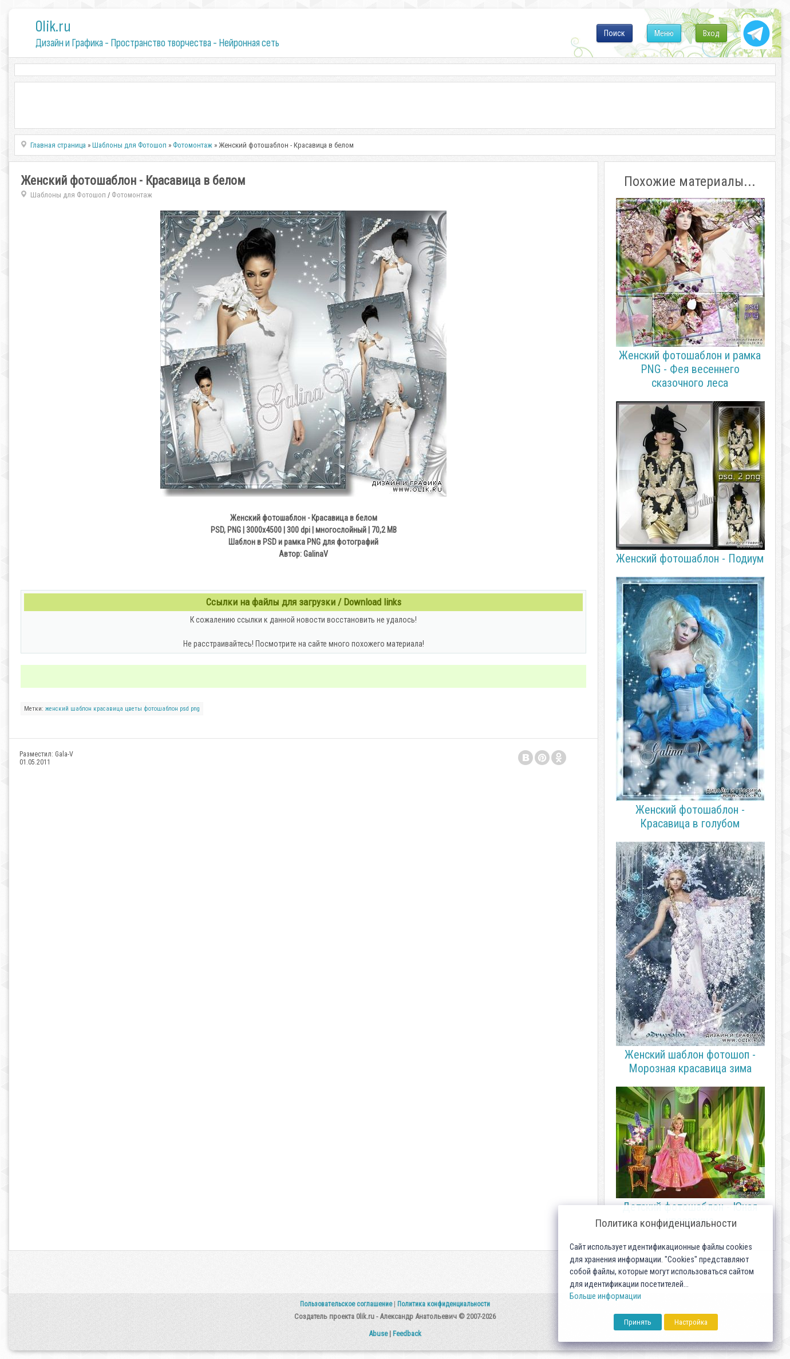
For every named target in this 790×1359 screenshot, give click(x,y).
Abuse (378, 1333)
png (195, 708)
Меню (664, 33)
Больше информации (605, 1296)
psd (184, 708)
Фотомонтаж (132, 195)
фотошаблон (161, 708)
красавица (108, 708)
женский (57, 708)
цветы (133, 708)
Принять (637, 1322)
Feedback (407, 1333)
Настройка (691, 1322)
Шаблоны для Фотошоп (68, 195)
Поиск (614, 33)
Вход (711, 33)
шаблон (81, 708)
